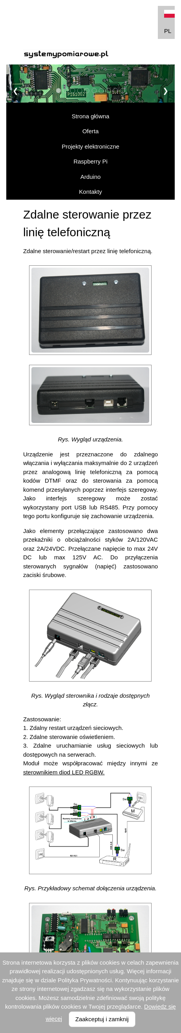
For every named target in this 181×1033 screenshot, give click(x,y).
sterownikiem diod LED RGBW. (64, 772)
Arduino (90, 176)
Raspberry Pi (90, 161)
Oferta (90, 131)
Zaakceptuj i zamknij (102, 1019)
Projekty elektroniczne (90, 146)
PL (169, 22)
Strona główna (91, 116)
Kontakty (90, 191)
